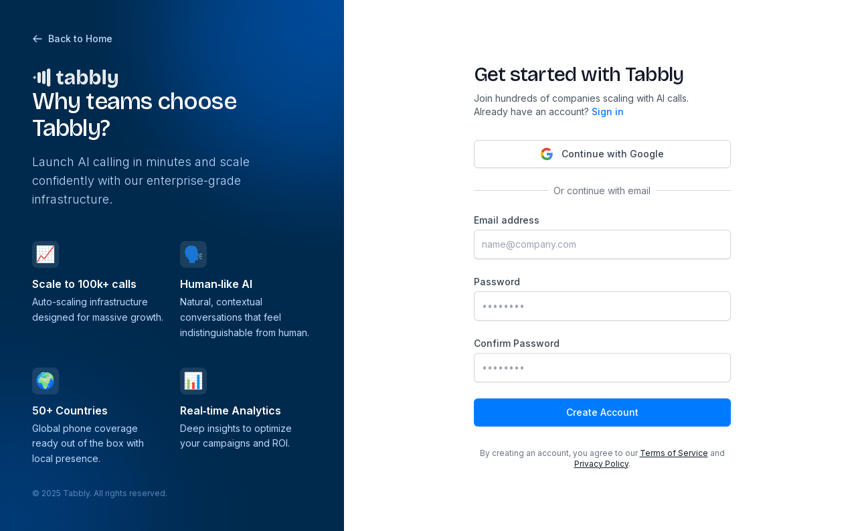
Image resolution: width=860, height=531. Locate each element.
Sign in (608, 111)
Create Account (602, 412)
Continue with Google (602, 154)
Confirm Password (517, 343)
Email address (506, 220)
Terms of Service (674, 453)
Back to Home (72, 38)
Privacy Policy (601, 464)
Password (497, 281)
